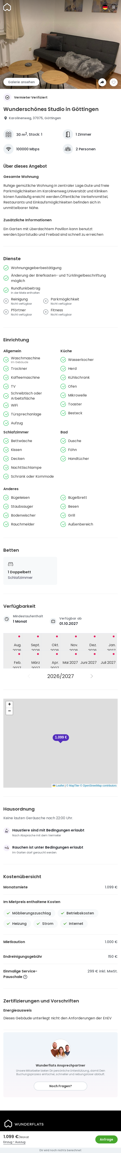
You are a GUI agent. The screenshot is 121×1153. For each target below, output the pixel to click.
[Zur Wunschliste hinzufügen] (114, 82)
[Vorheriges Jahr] (29, 676)
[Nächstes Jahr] (92, 676)
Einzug (7, 1142)
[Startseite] (7, 7)
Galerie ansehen (21, 82)
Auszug (20, 1142)
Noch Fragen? (60, 1086)
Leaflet (58, 785)
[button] (61, 738)
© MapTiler (72, 785)
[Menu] (114, 7)
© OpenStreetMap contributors (98, 785)
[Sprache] (105, 7)
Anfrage (106, 1139)
